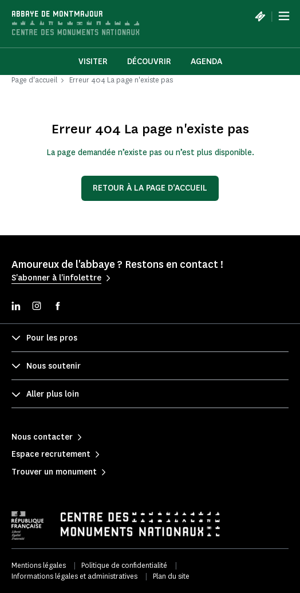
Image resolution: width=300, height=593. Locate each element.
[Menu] (284, 16)
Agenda (206, 61)
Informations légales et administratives (74, 576)
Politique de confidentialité (124, 565)
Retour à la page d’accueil (150, 188)
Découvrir (149, 61)
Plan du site (171, 576)
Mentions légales (38, 565)
